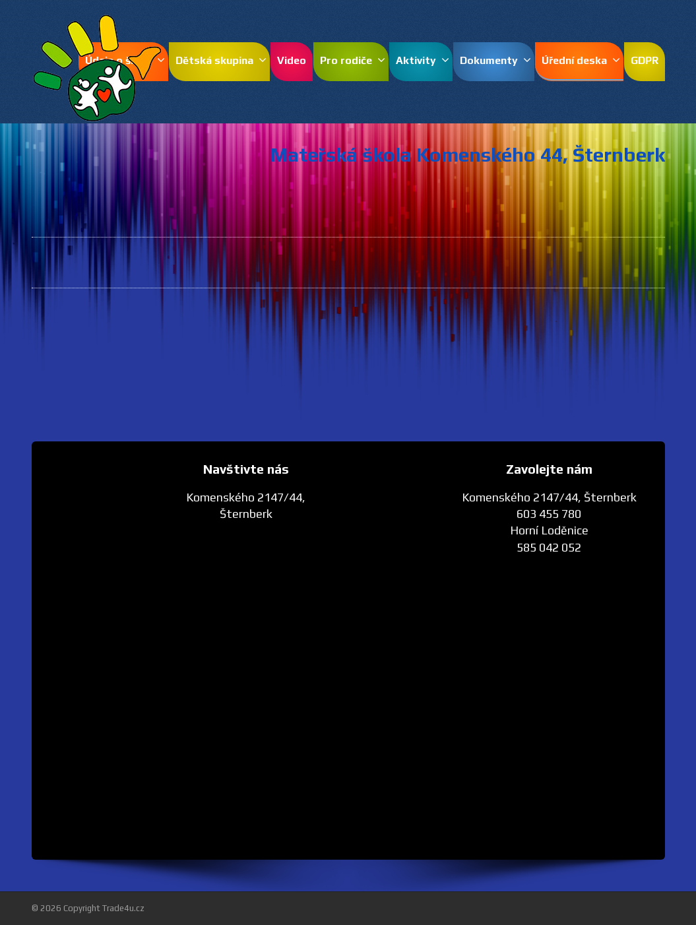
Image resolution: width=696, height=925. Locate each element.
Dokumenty (495, 60)
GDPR (644, 60)
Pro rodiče (352, 60)
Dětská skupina (221, 60)
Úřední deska (581, 60)
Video (291, 60)
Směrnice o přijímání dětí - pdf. (429, 339)
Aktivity (422, 60)
